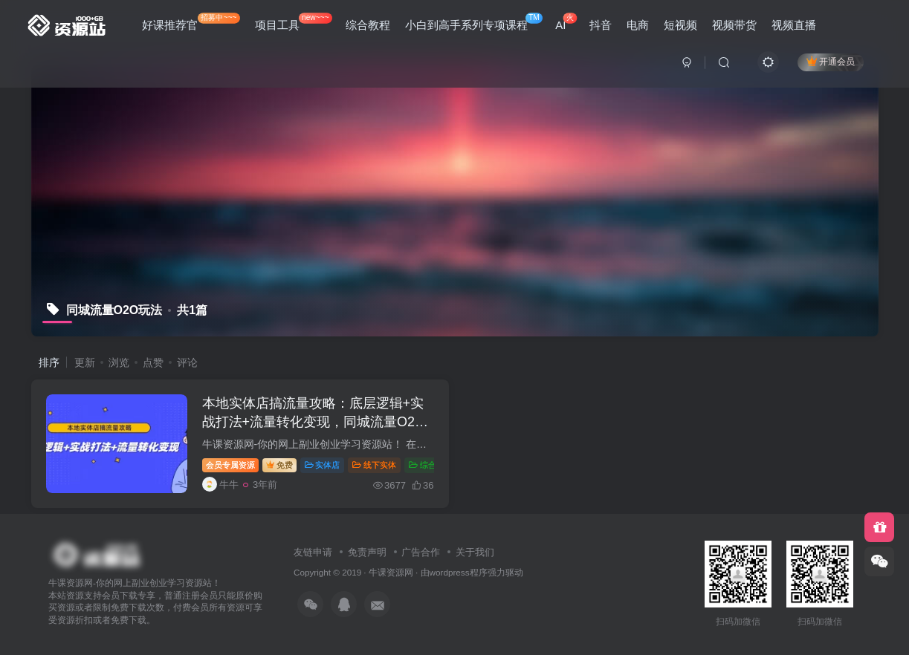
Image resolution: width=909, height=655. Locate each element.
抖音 (600, 25)
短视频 (680, 25)
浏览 (119, 362)
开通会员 (830, 61)
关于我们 (475, 552)
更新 (84, 362)
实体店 (322, 464)
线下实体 (374, 464)
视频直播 (793, 25)
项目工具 (293, 22)
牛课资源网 (391, 572)
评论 (187, 362)
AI (566, 22)
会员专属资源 (230, 464)
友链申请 (313, 552)
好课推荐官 (191, 22)
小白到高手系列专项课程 (474, 22)
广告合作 (420, 552)
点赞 (153, 362)
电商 (638, 25)
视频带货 (734, 25)
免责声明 (367, 552)
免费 (279, 464)
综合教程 (368, 25)
